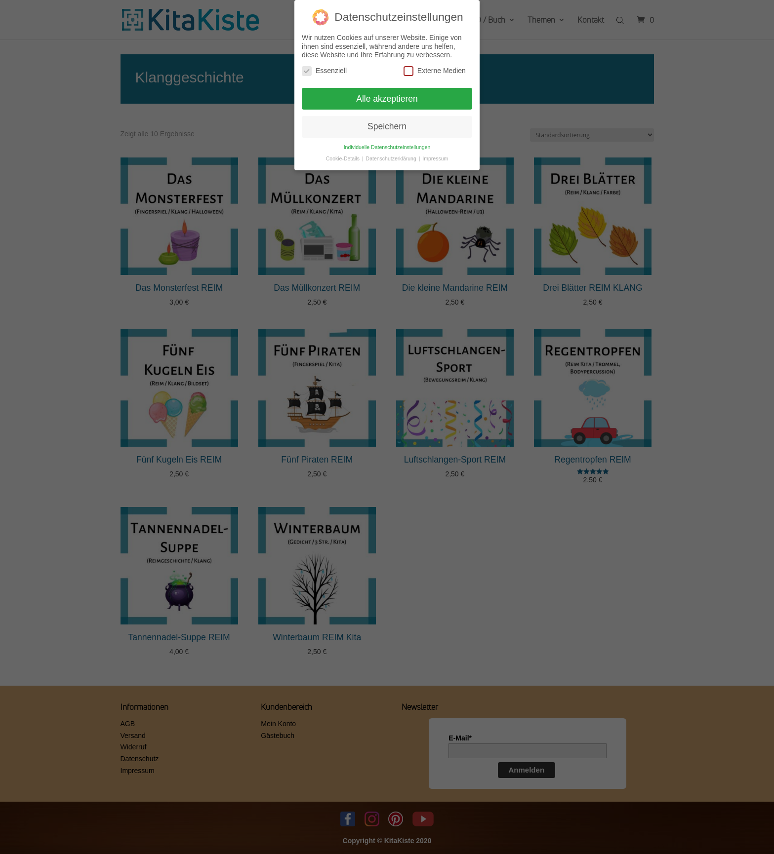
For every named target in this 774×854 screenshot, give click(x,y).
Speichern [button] (387, 124)
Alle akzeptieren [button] (387, 96)
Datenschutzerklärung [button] (392, 155)
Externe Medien (435, 68)
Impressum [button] (435, 155)
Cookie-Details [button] (343, 155)
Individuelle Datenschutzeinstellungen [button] (387, 144)
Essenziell (324, 68)
